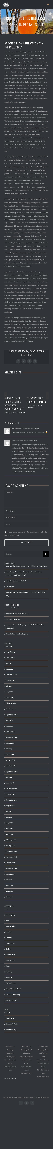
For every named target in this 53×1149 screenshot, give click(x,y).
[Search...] (23, 554)
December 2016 (11, 851)
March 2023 (10, 658)
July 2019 (9, 749)
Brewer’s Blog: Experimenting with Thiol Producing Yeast (26, 566)
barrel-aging (10, 915)
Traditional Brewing (13, 995)
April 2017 (9, 828)
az (6, 909)
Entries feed (10, 1018)
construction (10, 960)
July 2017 (9, 811)
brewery (9, 932)
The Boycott (10, 587)
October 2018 (10, 766)
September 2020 (12, 715)
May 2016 (9, 891)
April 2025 (9, 646)
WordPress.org (11, 1030)
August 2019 (10, 743)
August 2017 (10, 806)
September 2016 (11, 868)
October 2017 (10, 794)
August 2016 (10, 874)
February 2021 (11, 703)
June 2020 (9, 726)
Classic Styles (10, 943)
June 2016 (9, 885)
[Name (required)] (26, 511)
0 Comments (21, 413)
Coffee (8, 949)
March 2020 (10, 732)
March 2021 (10, 697)
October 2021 (10, 680)
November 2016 (11, 857)
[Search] (46, 554)
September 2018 (11, 772)
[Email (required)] (26, 517)
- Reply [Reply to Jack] (35, 441)
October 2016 (10, 863)
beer (7, 920)
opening (9, 977)
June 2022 (9, 669)
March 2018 (10, 783)
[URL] (26, 524)
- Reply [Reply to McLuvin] (36, 428)
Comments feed (11, 1024)
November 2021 (11, 675)
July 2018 (9, 777)
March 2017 (10, 834)
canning (9, 938)
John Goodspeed (11, 613)
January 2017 (10, 846)
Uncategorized (11, 1000)
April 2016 (9, 897)
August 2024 (10, 652)
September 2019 (11, 737)
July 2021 (9, 686)
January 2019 (10, 760)
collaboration (10, 955)
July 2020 (9, 720)
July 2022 (9, 663)
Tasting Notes (10, 983)
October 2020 (11, 709)
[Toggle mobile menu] (48, 4)
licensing (9, 972)
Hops (7, 966)
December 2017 (11, 789)
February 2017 (11, 840)
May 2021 (9, 692)
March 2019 (10, 754)
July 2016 (9, 880)
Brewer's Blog (10, 926)
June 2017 (9, 817)
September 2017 (11, 800)
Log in (8, 1013)
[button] (5, 395)
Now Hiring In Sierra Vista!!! (16, 581)
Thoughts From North (13, 989)
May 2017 (9, 823)
